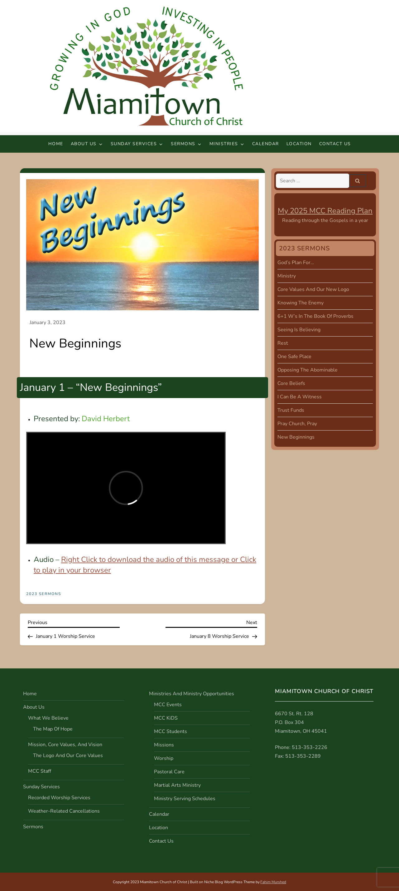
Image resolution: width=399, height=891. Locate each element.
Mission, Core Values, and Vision (65, 744)
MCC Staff (39, 771)
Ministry (286, 276)
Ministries (227, 144)
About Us (87, 144)
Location (299, 144)
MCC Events (168, 704)
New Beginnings (296, 437)
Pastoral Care (169, 771)
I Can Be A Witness (299, 396)
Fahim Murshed (273, 881)
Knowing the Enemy (300, 302)
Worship (163, 758)
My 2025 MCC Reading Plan (325, 211)
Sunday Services (137, 144)
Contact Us (335, 144)
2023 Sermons (43, 594)
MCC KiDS (166, 718)
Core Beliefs (291, 383)
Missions (164, 744)
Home (55, 144)
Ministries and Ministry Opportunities (191, 693)
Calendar (265, 144)
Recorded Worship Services (59, 797)
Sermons (186, 144)
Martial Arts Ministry (177, 785)
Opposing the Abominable (307, 370)
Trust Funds (290, 410)
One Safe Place (294, 356)
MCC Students (170, 731)
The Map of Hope (53, 729)
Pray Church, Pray (297, 423)
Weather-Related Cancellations (64, 811)
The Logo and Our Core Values (68, 755)
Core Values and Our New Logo (313, 289)
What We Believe (48, 718)
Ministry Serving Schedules (184, 798)
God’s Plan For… (295, 262)
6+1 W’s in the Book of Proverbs (315, 316)
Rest (282, 343)
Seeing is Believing (298, 329)
